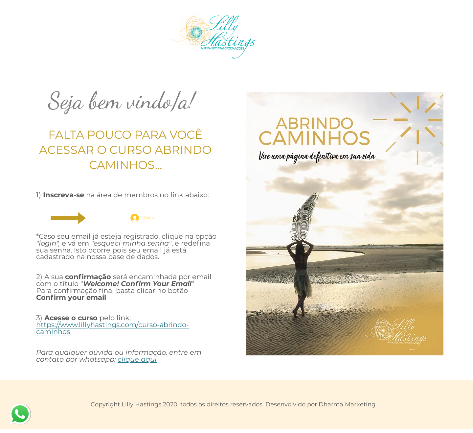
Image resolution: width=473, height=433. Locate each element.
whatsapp (17, 406)
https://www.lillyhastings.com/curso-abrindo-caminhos (112, 328)
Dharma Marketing (347, 404)
